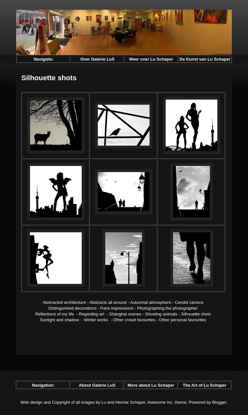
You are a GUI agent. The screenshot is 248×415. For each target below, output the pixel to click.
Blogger (219, 402)
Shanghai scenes (125, 314)
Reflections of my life (54, 314)
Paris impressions (117, 308)
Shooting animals (161, 314)
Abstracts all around (108, 302)
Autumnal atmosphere (150, 302)
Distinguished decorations (72, 308)
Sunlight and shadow (59, 319)
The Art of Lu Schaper (204, 385)
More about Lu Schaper (151, 385)
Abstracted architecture (64, 302)
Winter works (96, 319)
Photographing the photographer (167, 308)
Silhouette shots (196, 314)
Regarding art (91, 314)
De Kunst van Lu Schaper (205, 59)
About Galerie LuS (97, 385)
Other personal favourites (182, 319)
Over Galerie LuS (97, 59)
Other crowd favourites (134, 319)
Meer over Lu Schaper (151, 59)
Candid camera (189, 302)
